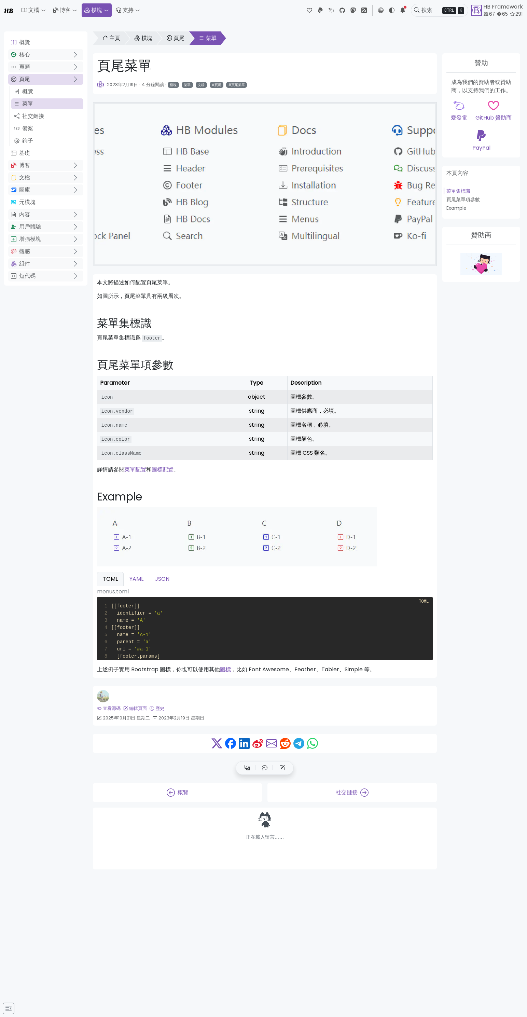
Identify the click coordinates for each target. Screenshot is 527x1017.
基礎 (20, 153)
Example (456, 208)
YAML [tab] (136, 579)
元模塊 (23, 202)
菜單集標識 (458, 191)
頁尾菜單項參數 (463, 199)
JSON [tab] (162, 579)
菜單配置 (135, 469)
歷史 (157, 708)
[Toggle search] (416, 10)
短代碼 (23, 276)
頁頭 (20, 67)
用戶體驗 (26, 227)
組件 (20, 263)
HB (8, 10)
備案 (23, 128)
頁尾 (20, 79)
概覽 (20, 42)
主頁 (111, 38)
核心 (20, 54)
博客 (62, 10)
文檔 (20, 177)
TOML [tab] (110, 579)
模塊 (93, 10)
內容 (20, 214)
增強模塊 (26, 239)
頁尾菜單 (238, 85)
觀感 (20, 251)
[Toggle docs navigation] (8, 1008)
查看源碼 (109, 708)
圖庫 (20, 190)
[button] (34, 10)
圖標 (225, 669)
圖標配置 (163, 469)
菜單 (23, 104)
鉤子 (23, 141)
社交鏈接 (29, 116)
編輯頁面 (135, 708)
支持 (125, 10)
